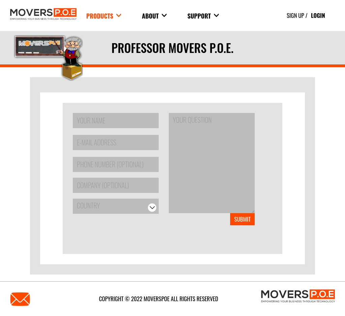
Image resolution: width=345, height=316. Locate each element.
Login (318, 15)
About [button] (154, 15)
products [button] (103, 15)
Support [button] (203, 15)
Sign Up (295, 15)
